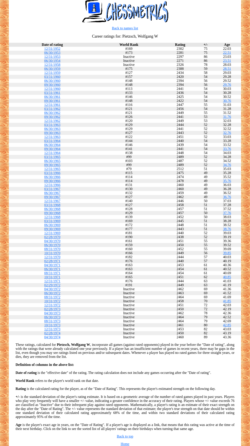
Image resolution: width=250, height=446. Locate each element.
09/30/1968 (52, 213)
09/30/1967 (52, 197)
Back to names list (125, 28)
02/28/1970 (52, 237)
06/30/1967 (52, 193)
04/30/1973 (52, 313)
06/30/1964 (52, 145)
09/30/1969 (52, 229)
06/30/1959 (52, 69)
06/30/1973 (52, 317)
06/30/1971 (52, 269)
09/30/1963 (52, 133)
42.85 (227, 325)
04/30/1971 (52, 265)
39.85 (227, 253)
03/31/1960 (52, 77)
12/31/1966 (52, 185)
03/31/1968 (52, 205)
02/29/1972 (52, 285)
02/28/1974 (52, 333)
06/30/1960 (52, 81)
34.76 (227, 165)
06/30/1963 (52, 129)
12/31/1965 (52, 169)
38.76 (227, 229)
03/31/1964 (52, 141)
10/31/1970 (52, 253)
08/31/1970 (52, 249)
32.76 (227, 133)
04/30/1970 (52, 241)
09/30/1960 (52, 85)
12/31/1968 (52, 217)
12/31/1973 (52, 329)
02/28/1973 (52, 309)
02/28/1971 (52, 261)
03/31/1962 (52, 109)
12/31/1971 (52, 281)
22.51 (227, 53)
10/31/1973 (52, 325)
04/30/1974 (52, 337)
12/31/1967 (52, 201)
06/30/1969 (52, 225)
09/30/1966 (52, 181)
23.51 (227, 61)
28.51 (227, 69)
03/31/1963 (52, 125)
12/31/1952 (52, 49)
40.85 (227, 277)
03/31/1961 (52, 93)
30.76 (227, 101)
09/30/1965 (52, 165)
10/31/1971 (52, 277)
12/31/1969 (52, 233)
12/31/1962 (52, 121)
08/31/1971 (52, 273)
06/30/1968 (52, 209)
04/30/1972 (52, 289)
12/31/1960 (52, 89)
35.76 (227, 181)
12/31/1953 (52, 57)
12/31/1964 (52, 153)
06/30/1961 (52, 97)
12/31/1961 (52, 105)
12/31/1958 (52, 65)
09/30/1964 (52, 149)
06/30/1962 (52, 113)
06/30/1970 (52, 245)
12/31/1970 (52, 257)
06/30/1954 (52, 61)
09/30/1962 (52, 117)
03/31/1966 (52, 173)
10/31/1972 (52, 301)
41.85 (227, 301)
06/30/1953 (52, 53)
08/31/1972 (52, 297)
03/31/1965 (52, 157)
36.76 (227, 197)
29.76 (227, 85)
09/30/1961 (52, 101)
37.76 (227, 213)
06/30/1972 (52, 293)
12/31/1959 (52, 73)
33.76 (227, 149)
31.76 (227, 117)
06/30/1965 (52, 161)
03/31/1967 (52, 189)
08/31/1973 (52, 321)
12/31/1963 (52, 137)
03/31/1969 (52, 221)
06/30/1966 (52, 177)
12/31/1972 (52, 305)
